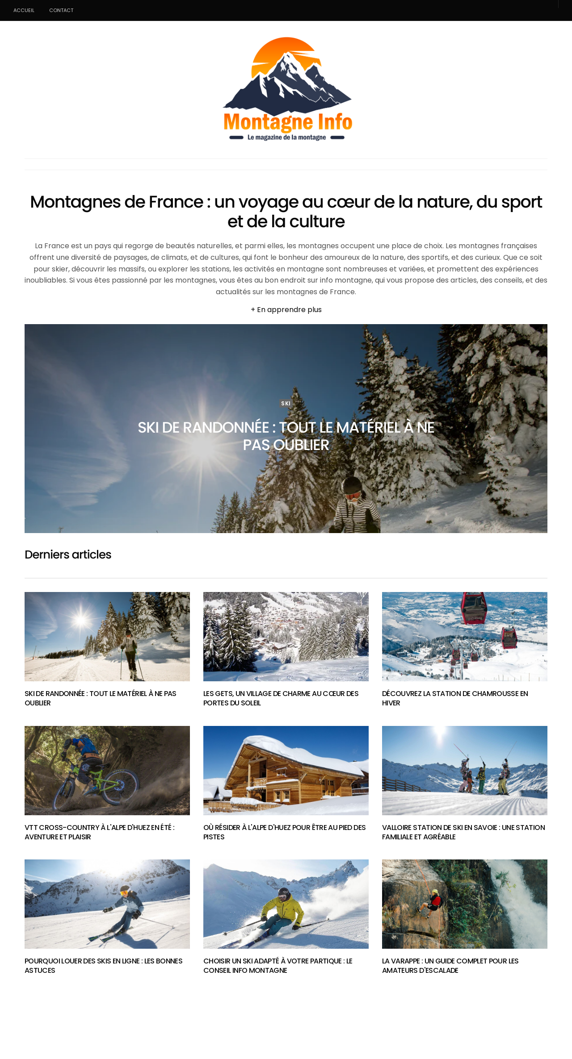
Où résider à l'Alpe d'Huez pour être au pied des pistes (284, 832)
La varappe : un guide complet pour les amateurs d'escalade (450, 966)
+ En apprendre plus (286, 309)
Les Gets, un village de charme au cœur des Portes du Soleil (280, 698)
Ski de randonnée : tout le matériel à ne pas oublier (286, 436)
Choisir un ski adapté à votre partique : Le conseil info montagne (277, 966)
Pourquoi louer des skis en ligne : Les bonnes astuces (103, 966)
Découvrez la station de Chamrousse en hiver (455, 698)
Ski (286, 403)
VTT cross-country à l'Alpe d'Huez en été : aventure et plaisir (99, 832)
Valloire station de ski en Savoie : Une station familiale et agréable (463, 832)
